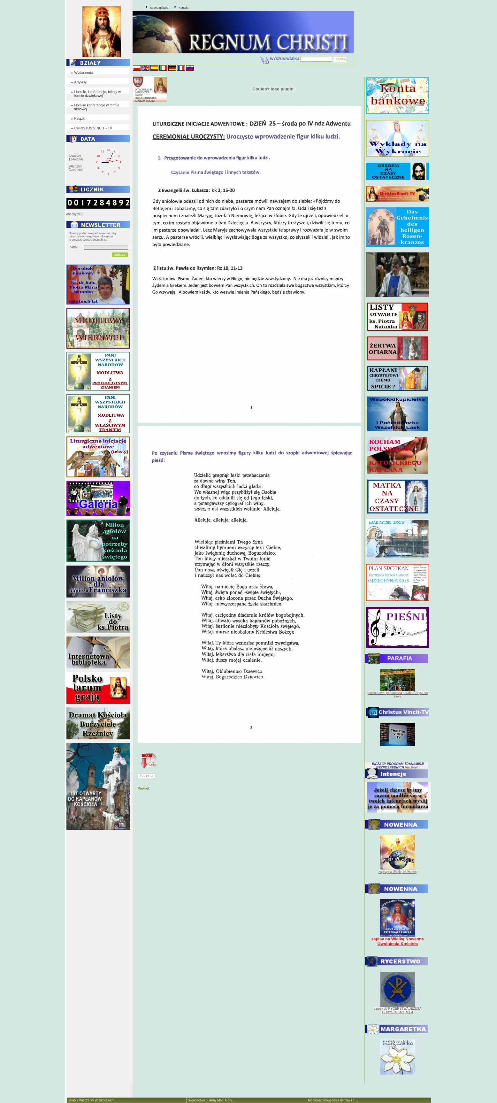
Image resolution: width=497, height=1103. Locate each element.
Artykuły (80, 82)
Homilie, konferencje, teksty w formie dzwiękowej (97, 93)
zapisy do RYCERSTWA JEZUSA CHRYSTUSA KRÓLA (398, 1010)
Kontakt (184, 7)
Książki (80, 118)
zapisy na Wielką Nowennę (397, 872)
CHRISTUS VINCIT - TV (93, 128)
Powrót (143, 788)
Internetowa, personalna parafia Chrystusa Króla (398, 694)
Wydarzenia (83, 72)
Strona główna (159, 7)
